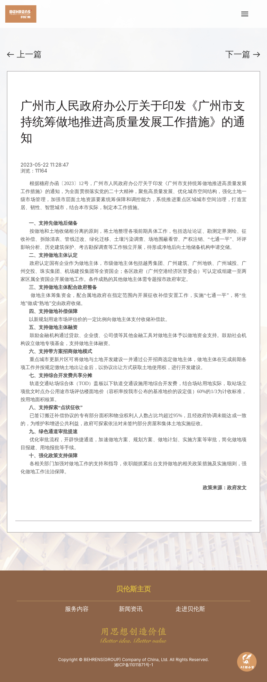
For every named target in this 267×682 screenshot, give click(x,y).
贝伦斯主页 (133, 589)
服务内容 (77, 608)
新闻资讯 (131, 608)
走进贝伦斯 (190, 608)
